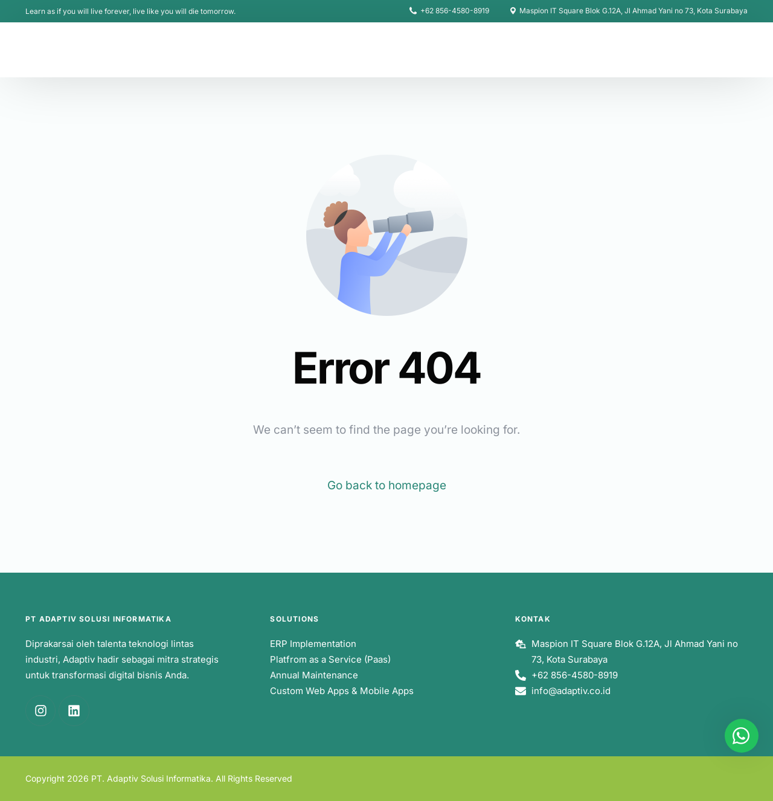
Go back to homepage (386, 485)
